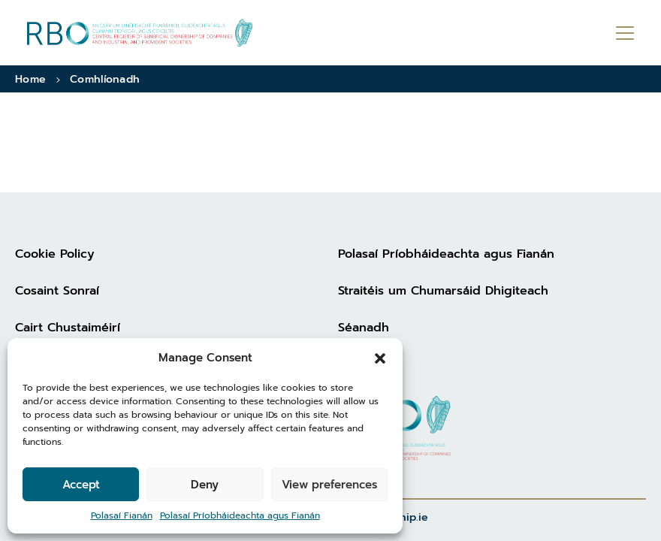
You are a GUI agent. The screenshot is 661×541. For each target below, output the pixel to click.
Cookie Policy (55, 254)
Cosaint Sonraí (57, 291)
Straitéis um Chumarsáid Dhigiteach (443, 291)
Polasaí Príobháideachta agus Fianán (240, 515)
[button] (380, 357)
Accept (81, 484)
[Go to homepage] (139, 33)
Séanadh (363, 328)
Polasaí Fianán (121, 515)
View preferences (329, 484)
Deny (205, 484)
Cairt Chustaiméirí (67, 328)
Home (30, 79)
